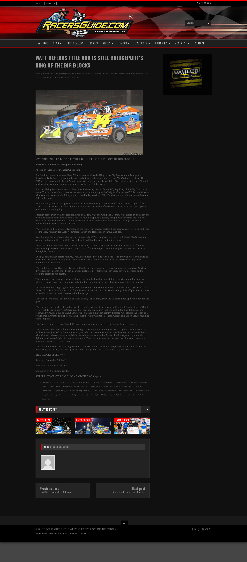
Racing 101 (162, 43)
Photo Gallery (75, 43)
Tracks (124, 43)
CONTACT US (73, 554)
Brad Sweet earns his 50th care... (57, 512)
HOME (38, 554)
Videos (108, 43)
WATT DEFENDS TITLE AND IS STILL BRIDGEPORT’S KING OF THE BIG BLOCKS (89, 61)
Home (43, 43)
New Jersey (86, 73)
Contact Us (50, 3)
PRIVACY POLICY (60, 554)
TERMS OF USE (47, 554)
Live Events (142, 43)
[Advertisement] (187, 147)
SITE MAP (83, 554)
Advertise (39, 3)
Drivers (93, 43)
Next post (138, 508)
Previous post (49, 508)
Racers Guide (60, 467)
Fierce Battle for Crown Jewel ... (128, 512)
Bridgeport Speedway (63, 73)
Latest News (76, 73)
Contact (199, 43)
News (57, 43)
